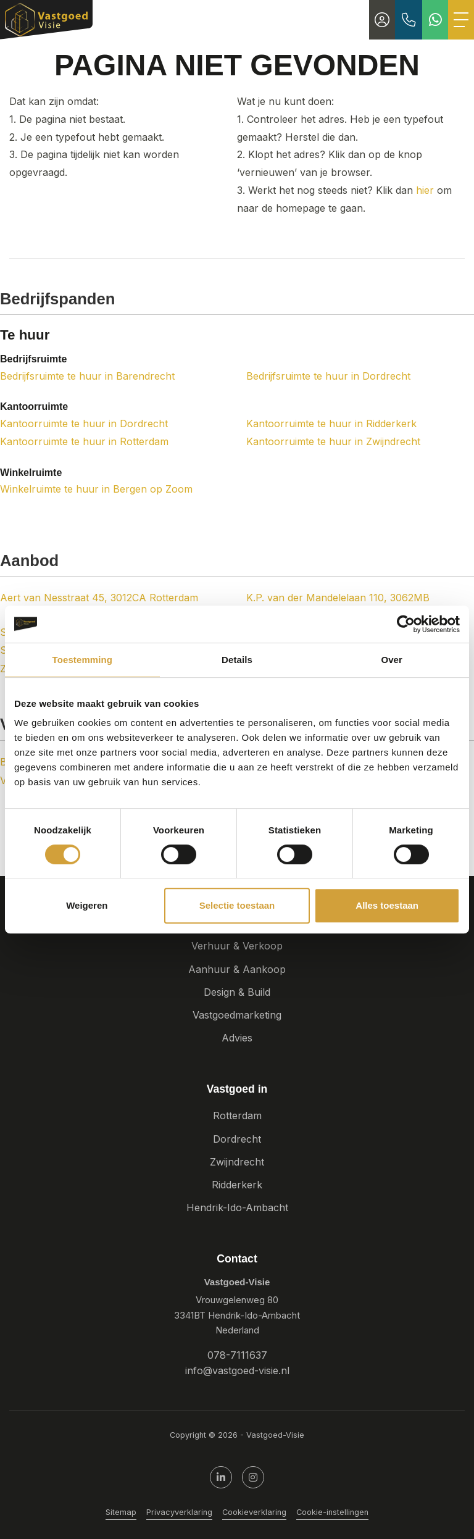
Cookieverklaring (254, 1512)
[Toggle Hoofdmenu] (461, 20)
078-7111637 (237, 1355)
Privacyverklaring (179, 1512)
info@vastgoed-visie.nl (237, 1370)
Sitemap (121, 1512)
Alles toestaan (387, 905)
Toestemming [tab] (82, 659)
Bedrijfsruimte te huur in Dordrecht (328, 376)
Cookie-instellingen (332, 1512)
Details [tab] (237, 659)
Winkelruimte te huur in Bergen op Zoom (96, 489)
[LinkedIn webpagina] (221, 1477)
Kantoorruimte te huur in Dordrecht (84, 423)
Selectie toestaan (237, 905)
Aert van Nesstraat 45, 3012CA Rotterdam (99, 597)
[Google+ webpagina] (253, 1477)
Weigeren (86, 905)
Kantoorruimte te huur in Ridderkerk (331, 423)
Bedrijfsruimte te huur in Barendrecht (87, 376)
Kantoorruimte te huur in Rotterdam (84, 441)
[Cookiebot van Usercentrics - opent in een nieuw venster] (406, 624)
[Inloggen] (382, 20)
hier (425, 190)
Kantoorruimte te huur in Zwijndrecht (333, 441)
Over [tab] (391, 659)
